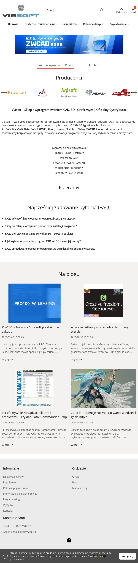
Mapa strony (79, 488)
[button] (14, 24)
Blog (75, 482)
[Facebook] (69, 540)
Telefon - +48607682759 (17, 526)
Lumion (59, 173)
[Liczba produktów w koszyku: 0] (133, 10)
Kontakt (8, 510)
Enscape (78, 173)
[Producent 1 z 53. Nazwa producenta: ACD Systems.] (15, 92)
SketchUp (78, 153)
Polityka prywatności (15, 488)
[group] (69, 44)
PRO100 (58, 153)
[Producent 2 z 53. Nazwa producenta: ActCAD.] (42, 92)
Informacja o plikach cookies (20, 493)
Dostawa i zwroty (13, 476)
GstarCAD (59, 163)
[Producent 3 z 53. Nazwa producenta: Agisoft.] (69, 92)
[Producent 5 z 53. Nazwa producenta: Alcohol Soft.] (122, 92)
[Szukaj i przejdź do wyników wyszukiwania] (101, 10)
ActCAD (80, 163)
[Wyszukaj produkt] (75, 10)
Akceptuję (127, 556)
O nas (75, 476)
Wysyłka (8, 505)
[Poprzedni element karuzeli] (4, 92)
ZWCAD (70, 163)
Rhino (68, 153)
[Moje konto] (121, 10)
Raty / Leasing (11, 499)
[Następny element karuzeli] (134, 92)
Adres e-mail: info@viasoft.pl (20, 532)
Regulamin (9, 482)
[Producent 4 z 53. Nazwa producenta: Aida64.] (95, 92)
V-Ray (68, 173)
